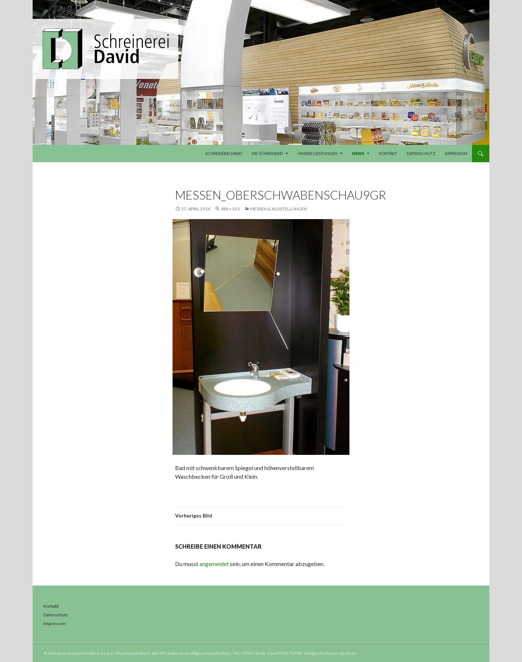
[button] (16, 646)
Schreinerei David (223, 153)
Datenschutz (421, 153)
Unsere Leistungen (317, 153)
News (358, 153)
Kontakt (388, 153)
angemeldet (214, 563)
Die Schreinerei (267, 153)
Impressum (456, 153)
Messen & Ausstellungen (278, 208)
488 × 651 (230, 208)
